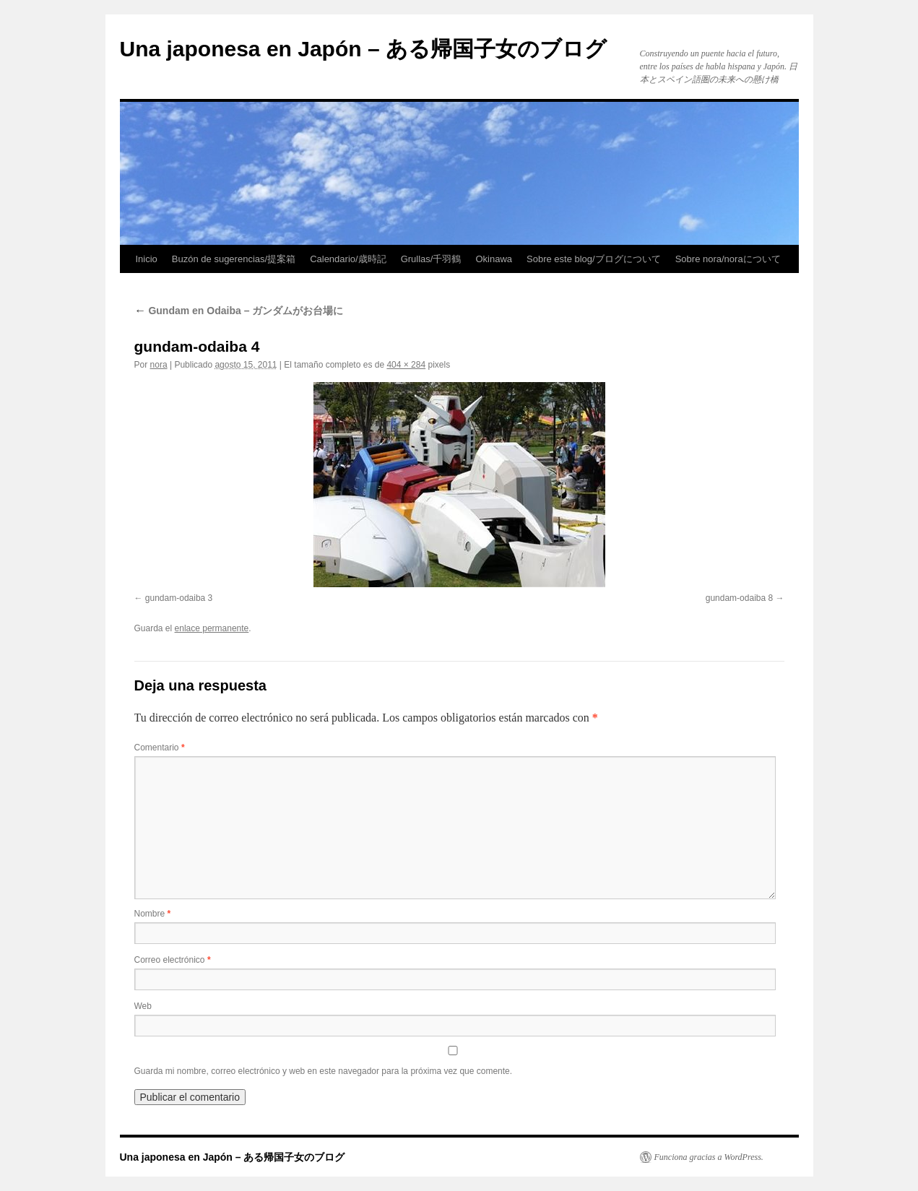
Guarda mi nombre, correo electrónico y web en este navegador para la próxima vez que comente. (323, 1071)
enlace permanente (212, 628)
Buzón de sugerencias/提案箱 (233, 259)
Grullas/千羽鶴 (431, 259)
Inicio (146, 259)
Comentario (159, 747)
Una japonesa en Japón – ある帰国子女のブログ (363, 49)
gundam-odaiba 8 (739, 598)
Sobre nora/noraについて (728, 259)
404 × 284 (405, 365)
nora (159, 365)
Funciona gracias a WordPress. (708, 1157)
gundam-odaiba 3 (178, 598)
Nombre (152, 914)
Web (143, 1006)
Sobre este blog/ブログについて (594, 259)
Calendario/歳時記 (348, 259)
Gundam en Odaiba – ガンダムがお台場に (239, 310)
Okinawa (493, 259)
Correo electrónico (172, 960)
